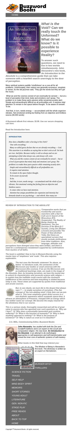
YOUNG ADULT (19, 395)
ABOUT (15, 415)
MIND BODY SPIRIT (22, 384)
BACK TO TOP (19, 419)
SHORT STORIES (21, 391)
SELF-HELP (18, 380)
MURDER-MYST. (43, 364)
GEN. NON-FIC (19, 403)
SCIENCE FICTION (21, 372)
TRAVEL (16, 376)
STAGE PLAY (18, 407)
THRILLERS (41, 368)
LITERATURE (18, 399)
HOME (15, 15)
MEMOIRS (17, 387)
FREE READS (19, 411)
